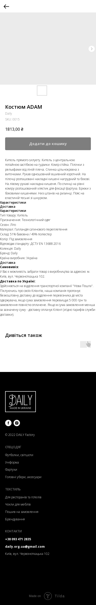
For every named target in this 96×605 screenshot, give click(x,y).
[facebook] (8, 423)
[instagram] (17, 423)
